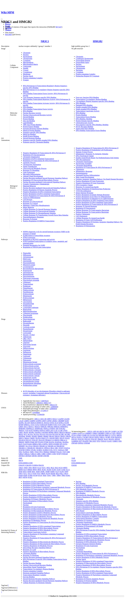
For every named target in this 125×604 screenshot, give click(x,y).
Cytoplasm (26, 60)
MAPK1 (32, 432)
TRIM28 (53, 452)
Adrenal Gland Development (33, 176)
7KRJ (44, 475)
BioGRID (8, 34)
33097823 (44, 401)
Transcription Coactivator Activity (88, 111)
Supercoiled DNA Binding (85, 128)
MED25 (68, 432)
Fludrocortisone (28, 290)
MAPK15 (38, 432)
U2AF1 (109, 441)
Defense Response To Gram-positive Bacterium (92, 212)
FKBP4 (50, 425)
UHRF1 (49, 454)
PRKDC (21, 442)
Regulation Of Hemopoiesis (85, 226)
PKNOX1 (118, 437)
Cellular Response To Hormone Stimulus (37, 583)
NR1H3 (51, 436)
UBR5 (43, 454)
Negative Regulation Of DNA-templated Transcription (42, 192)
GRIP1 (21, 427)
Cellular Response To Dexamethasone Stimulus (39, 213)
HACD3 (95, 435)
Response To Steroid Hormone (86, 206)
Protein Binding (28, 119)
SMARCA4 (52, 446)
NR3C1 (45, 41)
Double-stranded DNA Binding (86, 107)
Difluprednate (28, 340)
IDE (57, 428)
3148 (73, 458)
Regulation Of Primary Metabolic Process (37, 499)
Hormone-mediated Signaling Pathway (36, 573)
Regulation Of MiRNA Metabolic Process (90, 491)
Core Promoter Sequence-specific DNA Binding (39, 97)
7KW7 (49, 475)
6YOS (40, 475)
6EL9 (66, 473)
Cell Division (27, 199)
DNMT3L (39, 423)
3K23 (57, 468)
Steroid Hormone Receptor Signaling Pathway (39, 579)
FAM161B (43, 425)
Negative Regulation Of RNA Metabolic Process (40, 530)
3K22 (52, 468)
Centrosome (27, 66)
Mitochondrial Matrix (30, 64)
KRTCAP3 (49, 430)
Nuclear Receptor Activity (32, 113)
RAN (25, 444)
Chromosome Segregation (32, 164)
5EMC (42, 471)
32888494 (54, 407)
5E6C (33, 471)
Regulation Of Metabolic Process (34, 520)
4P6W (35, 470)
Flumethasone (28, 288)
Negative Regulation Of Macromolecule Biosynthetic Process (44, 544)
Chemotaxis (80, 169)
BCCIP (107, 431)
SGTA (65, 444)
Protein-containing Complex (33, 78)
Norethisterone (28, 292)
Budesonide (27, 321)
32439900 (35, 412)
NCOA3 (43, 434)
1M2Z (21, 468)
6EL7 (62, 473)
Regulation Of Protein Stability (86, 581)
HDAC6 (37, 427)
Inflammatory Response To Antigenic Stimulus (92, 154)
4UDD (49, 470)
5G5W (61, 471)
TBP (66, 450)
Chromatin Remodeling (84, 165)
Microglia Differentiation (31, 174)
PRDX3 (57, 440)
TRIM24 (46, 452)
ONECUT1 (45, 438)
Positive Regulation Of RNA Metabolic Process (39, 513)
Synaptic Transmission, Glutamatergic (36, 184)
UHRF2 (115, 441)
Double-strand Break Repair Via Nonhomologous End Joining (97, 158)
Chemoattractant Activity (84, 123)
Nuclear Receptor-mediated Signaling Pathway (39, 557)
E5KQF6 (28, 465)
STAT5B (22, 450)
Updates (8, 30)
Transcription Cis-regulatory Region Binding (91, 99)
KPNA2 (43, 430)
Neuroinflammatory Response (33, 217)
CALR (21, 421)
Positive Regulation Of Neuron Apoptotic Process (40, 190)
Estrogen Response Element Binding (35, 128)
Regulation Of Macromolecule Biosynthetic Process (41, 509)
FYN (59, 425)
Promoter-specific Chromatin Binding (36, 142)
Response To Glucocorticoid (33, 201)
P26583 (74, 465)
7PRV (54, 475)
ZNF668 (87, 443)
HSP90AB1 (39, 428)
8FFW (25, 477)
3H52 (48, 468)
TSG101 (59, 452)
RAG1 (106, 439)
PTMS (46, 442)
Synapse (26, 80)
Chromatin (26, 53)
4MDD (29, 470)
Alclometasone (28, 257)
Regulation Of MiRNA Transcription (88, 487)
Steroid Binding (28, 117)
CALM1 (67, 419)
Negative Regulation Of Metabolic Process (38, 546)
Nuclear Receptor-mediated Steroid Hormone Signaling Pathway (45, 178)
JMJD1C (22, 430)
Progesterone (27, 270)
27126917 (44, 411)
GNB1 (63, 425)
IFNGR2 (62, 428)
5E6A (25, 471)
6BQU (43, 473)
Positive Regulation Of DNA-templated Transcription (41, 194)
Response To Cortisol (30, 203)
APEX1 (90, 431)
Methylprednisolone (30, 311)
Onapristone (27, 354)
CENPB (38, 421)
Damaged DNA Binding (84, 105)
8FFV (21, 477)
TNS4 (37, 452)
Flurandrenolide (28, 304)
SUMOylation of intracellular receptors (36, 235)
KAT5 (31, 430)
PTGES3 (41, 442)
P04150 (41, 465)
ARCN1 (102, 431)
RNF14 (51, 444)
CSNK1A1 (108, 433)
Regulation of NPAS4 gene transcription (37, 247)
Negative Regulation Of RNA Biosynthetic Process (40, 528)
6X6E (25, 475)
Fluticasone (27, 360)
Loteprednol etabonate (31, 307)
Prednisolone (27, 305)
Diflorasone (27, 255)
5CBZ (63, 470)
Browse (8, 24)
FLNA (74, 435)
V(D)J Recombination (83, 191)
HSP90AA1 (30, 428)
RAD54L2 (58, 442)
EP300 (21, 425)
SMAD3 (36, 446)
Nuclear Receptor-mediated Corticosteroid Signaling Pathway (44, 182)
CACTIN (119, 431)
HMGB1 (44, 427)
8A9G (68, 475)
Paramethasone (28, 329)
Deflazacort (27, 352)
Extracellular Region (83, 60)
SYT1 (55, 450)
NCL (25, 434)
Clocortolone (27, 302)
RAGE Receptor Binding (84, 127)
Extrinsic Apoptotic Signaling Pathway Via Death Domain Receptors (99, 179)
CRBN (94, 433)
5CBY (59, 470)
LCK (55, 430)
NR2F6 (68, 436)
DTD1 (52, 423)
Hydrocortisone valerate (31, 376)
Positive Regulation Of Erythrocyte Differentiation (93, 197)
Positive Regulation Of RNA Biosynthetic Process (40, 495)
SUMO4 (46, 450)
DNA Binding (28, 107)
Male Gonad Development (85, 177)
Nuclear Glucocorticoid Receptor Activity (37, 115)
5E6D (38, 471)
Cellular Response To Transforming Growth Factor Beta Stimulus (45, 215)
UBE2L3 (27, 454)
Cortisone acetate (29, 327)
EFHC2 (61, 423)
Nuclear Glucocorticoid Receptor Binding (37, 565)
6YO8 (35, 475)
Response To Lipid (29, 550)
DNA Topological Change (85, 156)
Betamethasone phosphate (32, 383)
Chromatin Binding (29, 553)
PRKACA (63, 440)
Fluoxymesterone (29, 319)
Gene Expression (29, 172)
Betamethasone (28, 274)
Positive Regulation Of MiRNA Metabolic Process (93, 524)
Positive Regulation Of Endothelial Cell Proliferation (94, 150)
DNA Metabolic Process (84, 489)
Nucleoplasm (27, 56)
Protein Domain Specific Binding (87, 121)
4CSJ (61, 468)
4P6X (39, 470)
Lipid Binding (28, 123)
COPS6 (48, 421)
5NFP (66, 471)
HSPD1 (52, 428)
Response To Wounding (31, 170)
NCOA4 (49, 434)
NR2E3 (57, 436)
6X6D (21, 475)
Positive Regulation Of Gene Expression (90, 181)
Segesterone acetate (30, 377)
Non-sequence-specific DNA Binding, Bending (92, 125)
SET (80, 441)
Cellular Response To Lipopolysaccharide (90, 218)
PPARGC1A (49, 440)
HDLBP (101, 435)
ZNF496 (46, 456)
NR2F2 (62, 436)
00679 (21, 460)
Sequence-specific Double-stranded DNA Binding (40, 140)
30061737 (47, 403)
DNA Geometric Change (84, 185)
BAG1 (55, 419)
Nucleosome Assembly (84, 163)
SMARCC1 (23, 448)
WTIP (59, 454)
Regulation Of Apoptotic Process (87, 520)
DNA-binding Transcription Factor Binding (91, 130)
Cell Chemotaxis (81, 216)
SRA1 (52, 448)
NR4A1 (27, 438)
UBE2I (21, 454)
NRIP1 (32, 438)
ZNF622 (81, 443)
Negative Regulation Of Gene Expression (90, 183)
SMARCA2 (43, 446)
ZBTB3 (34, 456)
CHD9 (43, 421)
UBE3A (33, 454)
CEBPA (26, 421)
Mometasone (27, 296)
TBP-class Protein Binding (32, 125)
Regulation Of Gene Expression (34, 507)
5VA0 (34, 473)
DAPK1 (21, 423)
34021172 (53, 405)
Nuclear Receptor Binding (32, 563)
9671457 (59, 27)
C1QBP (113, 431)
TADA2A (61, 450)
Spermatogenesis (81, 173)
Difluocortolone (28, 348)
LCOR (60, 430)
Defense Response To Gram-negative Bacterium (92, 210)
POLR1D (22, 440)
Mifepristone (27, 300)
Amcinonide (27, 261)
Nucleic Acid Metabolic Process (87, 485)
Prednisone (27, 286)
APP (94, 431)
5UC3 (30, 473)
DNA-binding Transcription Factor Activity (38, 109)
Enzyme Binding (29, 577)
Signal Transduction (30, 166)
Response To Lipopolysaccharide (87, 187)
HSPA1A (46, 428)
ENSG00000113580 (26, 463)
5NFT (21, 473)
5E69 (20, 471)
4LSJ (25, 470)
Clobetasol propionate (30, 313)
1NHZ (25, 468)
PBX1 (57, 438)
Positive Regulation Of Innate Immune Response (93, 195)
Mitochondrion (28, 62)
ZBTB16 (22, 456)
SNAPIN (85, 441)
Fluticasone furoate (29, 344)
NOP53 (96, 437)
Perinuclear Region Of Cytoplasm (87, 76)
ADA (42, 419)
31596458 (40, 414)
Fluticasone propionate (31, 278)
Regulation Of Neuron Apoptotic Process (90, 579)
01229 (74, 460)
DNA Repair (80, 511)
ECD (56, 423)
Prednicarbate (27, 317)
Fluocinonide (27, 315)
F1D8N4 (35, 465)
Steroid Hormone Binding (32, 138)
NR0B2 (46, 436)
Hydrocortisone (28, 294)
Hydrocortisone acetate (31, 366)
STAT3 (61, 448)
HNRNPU (22, 428)
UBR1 (39, 454)
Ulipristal (26, 342)
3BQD (34, 468)
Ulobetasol (26, 282)
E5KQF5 (22, 465)
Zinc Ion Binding (29, 121)
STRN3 (27, 450)
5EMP (47, 471)
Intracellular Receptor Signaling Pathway (37, 548)
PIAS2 (67, 438)
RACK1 (52, 442)
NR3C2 (21, 438)
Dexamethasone (28, 323)
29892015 (39, 403)
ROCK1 (111, 439)
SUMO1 (39, 450)
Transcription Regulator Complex (34, 575)
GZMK (84, 435)
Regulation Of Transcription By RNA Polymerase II (41, 161)
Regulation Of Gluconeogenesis (34, 155)
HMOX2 (57, 427)
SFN (61, 444)
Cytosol (25, 70)
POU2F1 (35, 440)
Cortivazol (26, 356)
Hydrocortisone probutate (32, 374)
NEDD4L (22, 436)
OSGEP (52, 438)
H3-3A (89, 435)
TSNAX (103, 441)
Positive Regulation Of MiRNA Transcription (38, 221)
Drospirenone (27, 331)
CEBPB (32, 421)
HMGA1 (108, 435)
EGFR (66, 423)
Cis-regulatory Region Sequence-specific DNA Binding (95, 101)
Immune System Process (84, 152)
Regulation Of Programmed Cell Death (89, 526)
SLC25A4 (28, 446)
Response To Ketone (30, 219)
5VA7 (39, 473)
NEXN (91, 437)
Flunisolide (27, 253)
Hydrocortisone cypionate (32, 370)
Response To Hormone (31, 555)
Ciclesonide (27, 333)
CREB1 (54, 421)
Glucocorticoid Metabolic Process (34, 168)
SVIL (51, 450)
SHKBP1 (22, 446)
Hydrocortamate (28, 298)
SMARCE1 (40, 448)
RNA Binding (27, 111)
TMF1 (32, 452)
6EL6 (58, 473)
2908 (20, 458)
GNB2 (68, 425)
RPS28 (117, 439)
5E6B (29, 471)
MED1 (56, 432)
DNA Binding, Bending (84, 119)
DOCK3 (47, 423)
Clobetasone (27, 358)
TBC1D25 (92, 441)
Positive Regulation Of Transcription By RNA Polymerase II (44, 196)
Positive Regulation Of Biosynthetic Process (38, 501)
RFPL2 (45, 444)
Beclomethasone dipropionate (33, 269)
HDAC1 (31, 427)
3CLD (39, 468)
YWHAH (64, 454)
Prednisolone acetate (30, 385)
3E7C (44, 468)
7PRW (58, 475)
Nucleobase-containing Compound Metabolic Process (94, 505)
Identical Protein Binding (31, 130)
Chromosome (27, 58)
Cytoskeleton (27, 72)
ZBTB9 (40, 456)
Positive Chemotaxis (83, 214)
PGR (112, 437)
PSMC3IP (33, 442)
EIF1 (114, 433)
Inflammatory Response (84, 171)
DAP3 (67, 421)
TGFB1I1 (26, 452)
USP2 (54, 454)
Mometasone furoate (30, 362)
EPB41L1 (27, 425)
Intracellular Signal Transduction (34, 567)
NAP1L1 (80, 437)
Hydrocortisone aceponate (32, 364)
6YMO (30, 475)
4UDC (44, 470)
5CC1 (68, 470)
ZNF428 (74, 443)
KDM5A (36, 430)
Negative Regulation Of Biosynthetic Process (38, 551)
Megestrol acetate (29, 265)
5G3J (57, 471)
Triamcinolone (28, 284)
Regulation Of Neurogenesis (85, 208)
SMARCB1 (60, 446)
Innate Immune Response (84, 193)
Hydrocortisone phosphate (32, 372)
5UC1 (25, 473)
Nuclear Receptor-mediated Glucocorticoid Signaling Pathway (44, 188)
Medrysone (27, 259)
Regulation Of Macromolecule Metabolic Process (40, 511)
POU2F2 (42, 440)
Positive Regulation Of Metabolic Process (37, 516)
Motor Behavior (28, 207)
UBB (68, 452)
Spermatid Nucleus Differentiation (88, 175)
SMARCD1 (31, 448)
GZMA (78, 435)
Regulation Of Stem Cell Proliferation (89, 220)
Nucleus (26, 55)
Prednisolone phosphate (31, 379)
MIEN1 (119, 435)
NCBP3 (86, 437)
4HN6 (21, 470)
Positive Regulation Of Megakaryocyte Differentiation (94, 198)
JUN (26, 430)
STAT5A (67, 448)
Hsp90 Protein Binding (31, 136)
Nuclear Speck (28, 76)
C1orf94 (60, 419)
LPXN (65, 430)
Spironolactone (28, 272)
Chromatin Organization (31, 157)
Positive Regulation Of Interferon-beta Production (93, 189)
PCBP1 (108, 437)
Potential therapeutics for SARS (34, 245)
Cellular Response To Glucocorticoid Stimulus (39, 211)
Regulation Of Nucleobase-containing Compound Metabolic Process (46, 487)
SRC (56, 448)
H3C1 (26, 427)
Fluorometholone (29, 263)
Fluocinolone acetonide (31, 280)
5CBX (54, 470)
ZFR (120, 441)
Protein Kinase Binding (31, 127)
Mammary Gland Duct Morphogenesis (36, 205)
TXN (64, 452)
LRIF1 (21, 432)
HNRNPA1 (64, 427)
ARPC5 (49, 419)
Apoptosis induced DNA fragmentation (89, 239)
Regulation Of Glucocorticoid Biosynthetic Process (40, 180)
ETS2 (37, 425)
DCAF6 (27, 423)
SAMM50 (75, 441)
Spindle (25, 68)
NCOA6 (55, 434)
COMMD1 (88, 433)
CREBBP (61, 421)
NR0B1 (40, 436)
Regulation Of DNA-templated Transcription (38, 159)
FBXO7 (119, 433)
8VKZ (30, 477)
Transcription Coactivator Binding (88, 513)
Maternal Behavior (29, 186)
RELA (41, 444)
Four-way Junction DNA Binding (87, 97)
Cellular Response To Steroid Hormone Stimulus (40, 209)
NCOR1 (61, 434)
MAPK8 (45, 432)
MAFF (26, 432)
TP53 (41, 452)
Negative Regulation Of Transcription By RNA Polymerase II (44, 153)
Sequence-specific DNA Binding (34, 132)
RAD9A (65, 442)
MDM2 (51, 432)
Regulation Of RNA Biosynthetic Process (37, 483)
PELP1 (62, 438)
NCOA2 (36, 434)
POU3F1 (88, 439)
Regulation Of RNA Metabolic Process (36, 485)
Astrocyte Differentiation (31, 198)
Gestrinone (27, 350)
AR (45, 419)
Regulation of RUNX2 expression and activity (39, 239)
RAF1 (21, 444)
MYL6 (74, 437)
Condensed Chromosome (84, 58)
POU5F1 (94, 439)
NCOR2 (67, 434)
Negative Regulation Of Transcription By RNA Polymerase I (97, 538)
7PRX (63, 475)
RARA (29, 444)
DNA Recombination (83, 160)
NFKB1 (28, 436)
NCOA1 (30, 434)
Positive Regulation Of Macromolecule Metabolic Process (43, 518)
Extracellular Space (82, 62)
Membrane (26, 74)
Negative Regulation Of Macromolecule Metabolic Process (43, 542)
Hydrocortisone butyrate (31, 368)
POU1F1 (29, 440)
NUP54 (38, 438)
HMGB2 (97, 41)
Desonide (26, 325)
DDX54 (33, 423)
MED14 (62, 432)
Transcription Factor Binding (86, 117)
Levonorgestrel (28, 267)
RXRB (56, 444)
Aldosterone (27, 337)
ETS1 (33, 425)
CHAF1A (80, 433)
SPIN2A (47, 448)
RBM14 (35, 444)
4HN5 (65, 468)
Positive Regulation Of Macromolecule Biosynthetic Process (44, 514)
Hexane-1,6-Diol (29, 335)
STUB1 (33, 450)
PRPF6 (27, 442)
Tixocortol (26, 346)
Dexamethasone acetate (31, 381)
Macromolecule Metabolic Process (88, 495)
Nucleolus (79, 70)
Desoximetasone (28, 276)
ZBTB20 (28, 456)
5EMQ (52, 471)
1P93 (30, 468)
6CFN (48, 473)
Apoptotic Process (29, 163)
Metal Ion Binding (29, 134)
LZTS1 (113, 435)
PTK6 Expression (29, 237)
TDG (20, 452)
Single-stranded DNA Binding (86, 109)
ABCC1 (37, 419)
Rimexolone (27, 309)
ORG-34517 (27, 339)
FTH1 (55, 425)
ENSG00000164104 (79, 463)
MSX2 (21, 434)
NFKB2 (34, 436)
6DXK (53, 473)
